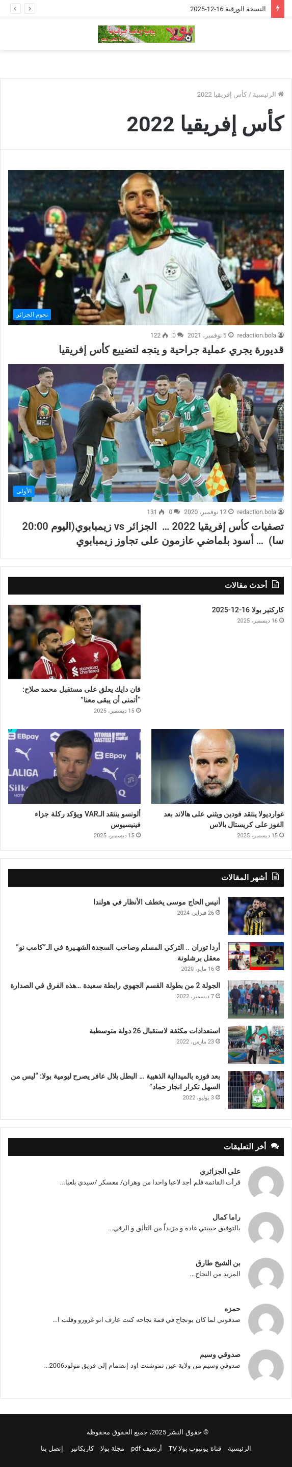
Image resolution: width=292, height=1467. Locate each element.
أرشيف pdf (146, 1448)
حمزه (232, 1309)
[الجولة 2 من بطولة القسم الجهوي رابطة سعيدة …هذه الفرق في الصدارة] (256, 999)
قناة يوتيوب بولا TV (195, 1448)
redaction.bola (256, 335)
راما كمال (227, 1217)
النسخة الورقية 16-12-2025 (228, 9)
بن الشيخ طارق (218, 1263)
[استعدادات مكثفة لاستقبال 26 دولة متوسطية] (256, 1045)
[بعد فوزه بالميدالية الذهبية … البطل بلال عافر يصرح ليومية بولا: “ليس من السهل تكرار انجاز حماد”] (256, 1090)
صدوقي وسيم (220, 1354)
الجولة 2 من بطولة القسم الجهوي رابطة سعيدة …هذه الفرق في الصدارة (115, 985)
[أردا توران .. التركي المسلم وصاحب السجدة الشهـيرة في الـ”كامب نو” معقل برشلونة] (256, 956)
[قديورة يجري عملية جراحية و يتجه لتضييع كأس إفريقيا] (146, 247)
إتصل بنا (52, 1448)
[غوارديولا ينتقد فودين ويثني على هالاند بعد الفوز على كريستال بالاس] (217, 766)
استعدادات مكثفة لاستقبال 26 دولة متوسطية (154, 1031)
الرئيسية (268, 94)
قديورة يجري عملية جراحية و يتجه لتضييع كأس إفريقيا (171, 350)
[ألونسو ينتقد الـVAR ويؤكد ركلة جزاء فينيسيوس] (74, 766)
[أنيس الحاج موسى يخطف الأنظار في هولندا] (256, 916)
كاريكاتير (82, 1448)
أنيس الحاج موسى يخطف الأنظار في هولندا (156, 902)
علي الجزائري (220, 1171)
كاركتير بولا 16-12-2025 (248, 610)
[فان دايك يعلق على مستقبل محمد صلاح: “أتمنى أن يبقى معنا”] (74, 642)
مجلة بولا (112, 1448)
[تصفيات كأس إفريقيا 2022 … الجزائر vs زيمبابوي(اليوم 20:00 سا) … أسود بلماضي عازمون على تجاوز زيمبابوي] (146, 433)
